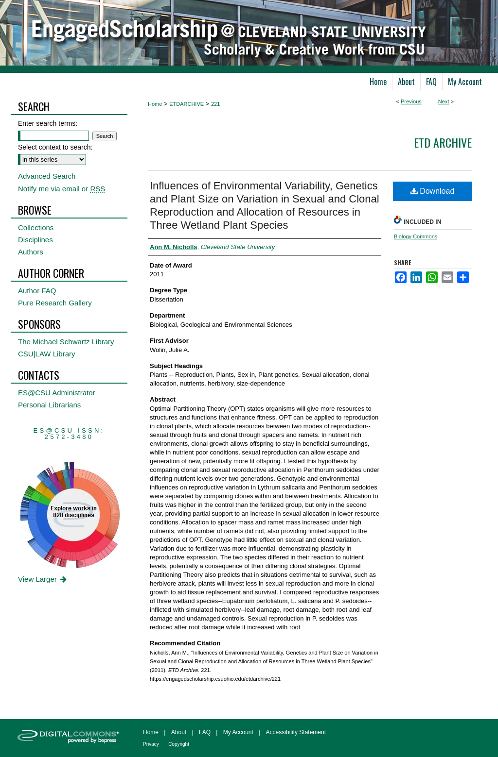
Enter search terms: (47, 123)
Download (432, 191)
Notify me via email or (61, 189)
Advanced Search (46, 176)
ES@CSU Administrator (56, 392)
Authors (30, 252)
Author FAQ (37, 290)
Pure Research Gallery (55, 303)
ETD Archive (443, 142)
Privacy (151, 744)
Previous (411, 101)
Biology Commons (415, 236)
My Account (238, 732)
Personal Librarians (49, 405)
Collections (35, 227)
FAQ (205, 732)
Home (155, 104)
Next (443, 101)
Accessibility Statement (296, 732)
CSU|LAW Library (46, 354)
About (178, 732)
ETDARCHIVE (186, 104)
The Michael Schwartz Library (66, 341)
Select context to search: (55, 147)
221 (215, 104)
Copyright (178, 744)
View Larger (43, 579)
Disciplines (35, 240)
